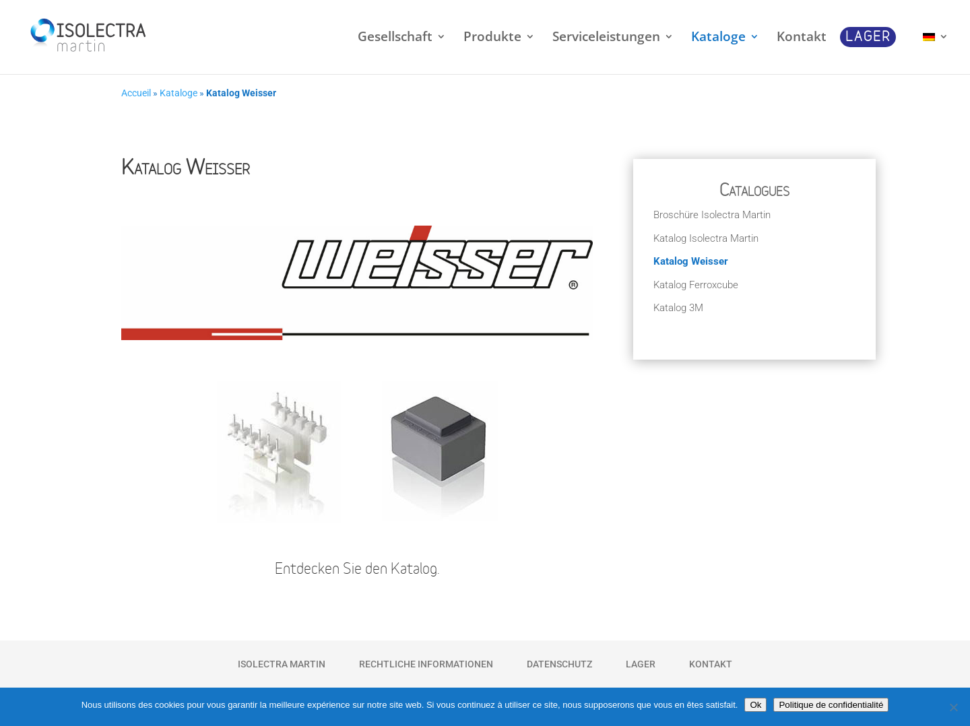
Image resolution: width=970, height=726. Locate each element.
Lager (640, 664)
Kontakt (710, 664)
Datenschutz (559, 664)
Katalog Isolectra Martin (705, 238)
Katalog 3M (678, 308)
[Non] (953, 707)
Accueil (136, 93)
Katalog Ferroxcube (695, 285)
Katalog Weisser (690, 261)
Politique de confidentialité (831, 705)
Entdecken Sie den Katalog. (357, 569)
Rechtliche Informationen (426, 664)
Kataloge (178, 93)
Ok (755, 705)
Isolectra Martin (281, 664)
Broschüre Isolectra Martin (712, 215)
